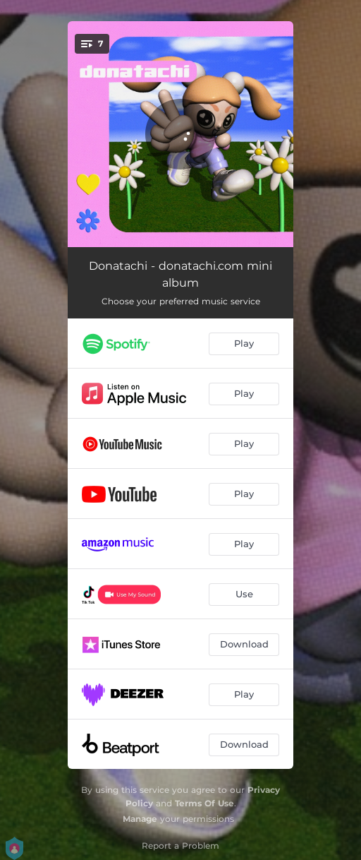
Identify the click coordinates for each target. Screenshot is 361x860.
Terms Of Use (204, 803)
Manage (140, 818)
